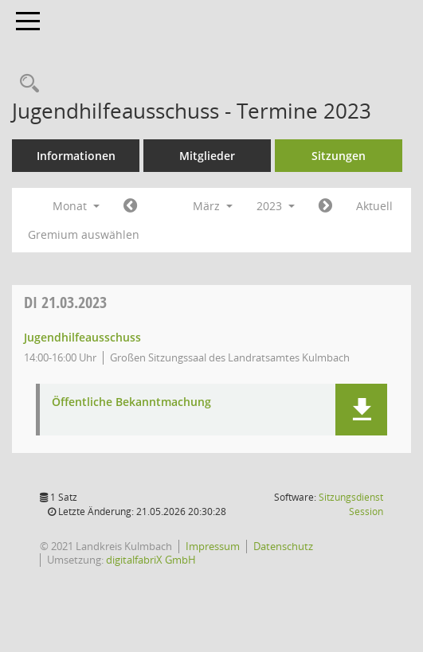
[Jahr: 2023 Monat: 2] (130, 206)
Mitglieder (207, 155)
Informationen (76, 155)
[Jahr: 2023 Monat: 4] (325, 206)
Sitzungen (338, 155)
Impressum (213, 546)
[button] (361, 409)
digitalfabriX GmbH (151, 559)
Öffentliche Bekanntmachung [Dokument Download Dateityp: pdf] (131, 402)
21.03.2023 (65, 302)
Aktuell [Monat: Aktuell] (374, 205)
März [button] (213, 205)
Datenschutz (283, 546)
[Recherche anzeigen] (25, 84)
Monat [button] (76, 205)
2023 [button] (276, 205)
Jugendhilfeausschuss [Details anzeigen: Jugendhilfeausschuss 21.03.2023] (82, 337)
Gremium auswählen (83, 234)
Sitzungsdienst (351, 504)
